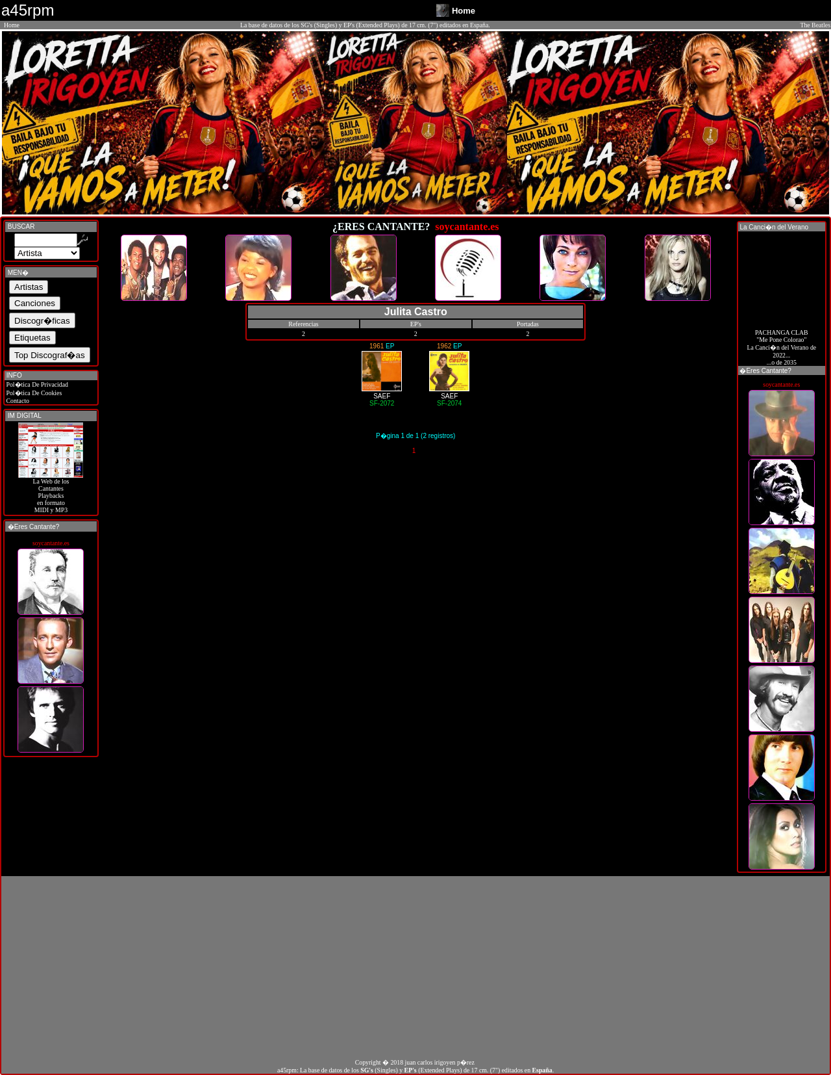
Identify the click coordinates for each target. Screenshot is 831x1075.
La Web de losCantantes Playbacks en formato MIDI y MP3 (50, 492)
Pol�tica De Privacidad (36, 384)
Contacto (17, 400)
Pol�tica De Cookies (33, 392)
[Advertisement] (415, 967)
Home (11, 25)
